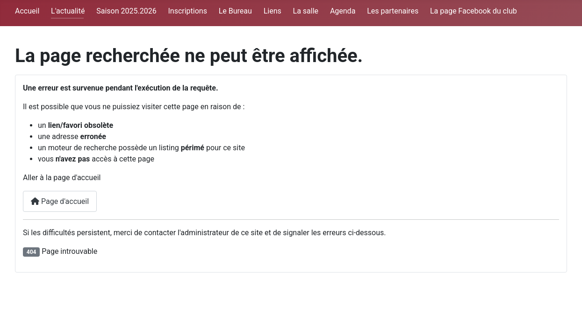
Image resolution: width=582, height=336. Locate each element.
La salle (306, 11)
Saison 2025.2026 (126, 11)
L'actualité (68, 11)
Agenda (342, 11)
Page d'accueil (60, 201)
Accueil (27, 11)
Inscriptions (187, 11)
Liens (272, 11)
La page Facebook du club (473, 11)
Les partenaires (392, 11)
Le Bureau (235, 11)
